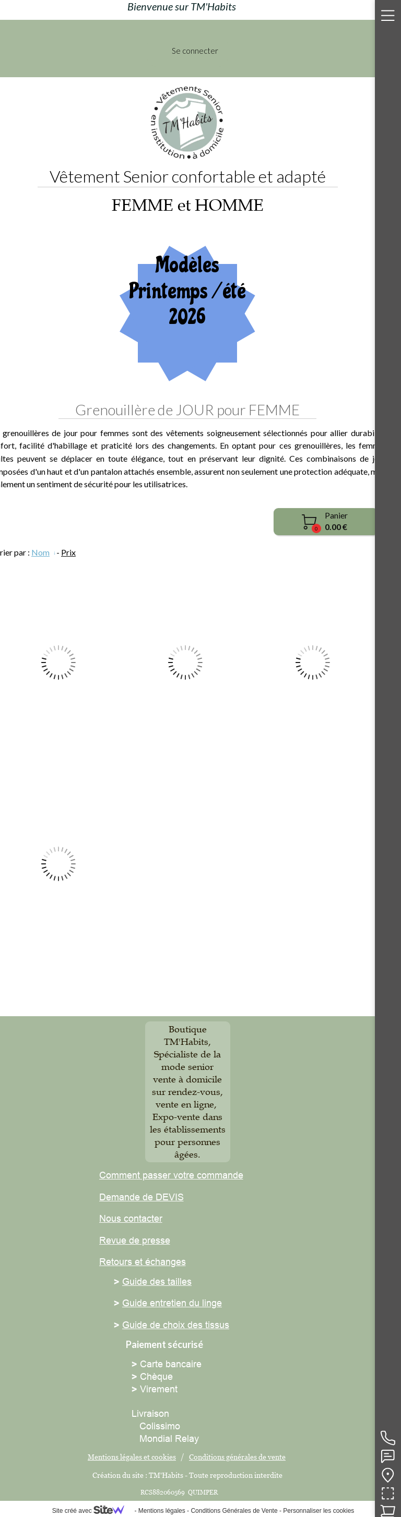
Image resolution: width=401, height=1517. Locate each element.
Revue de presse (134, 1240)
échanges (164, 1261)
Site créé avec (92, 1510)
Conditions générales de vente (237, 1456)
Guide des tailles (157, 1281)
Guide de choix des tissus (175, 1324)
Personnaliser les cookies (318, 1510)
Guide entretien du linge (172, 1302)
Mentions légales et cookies (132, 1456)
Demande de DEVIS (141, 1196)
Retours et (121, 1261)
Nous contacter (130, 1218)
